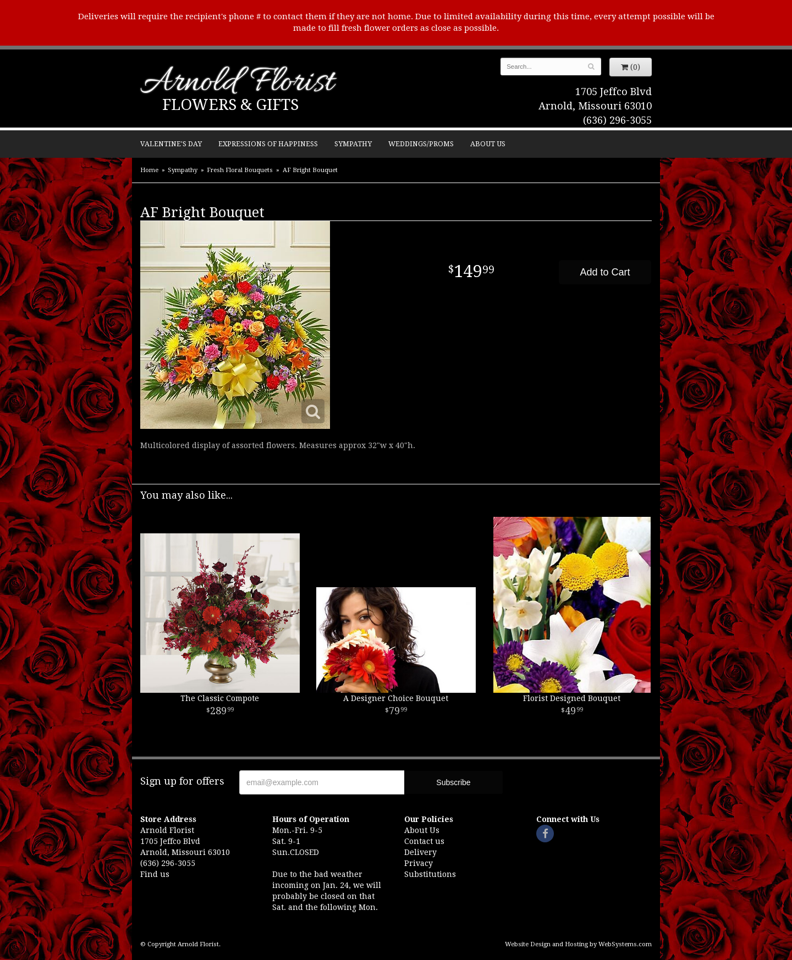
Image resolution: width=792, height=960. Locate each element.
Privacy (418, 863)
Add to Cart (605, 272)
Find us (154, 874)
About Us (487, 144)
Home (149, 170)
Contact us (424, 841)
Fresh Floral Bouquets (240, 170)
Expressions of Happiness (268, 144)
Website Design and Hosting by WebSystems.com (578, 944)
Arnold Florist (237, 83)
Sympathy (353, 144)
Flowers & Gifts (230, 105)
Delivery (420, 852)
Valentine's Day (171, 144)
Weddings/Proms (421, 144)
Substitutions (430, 874)
